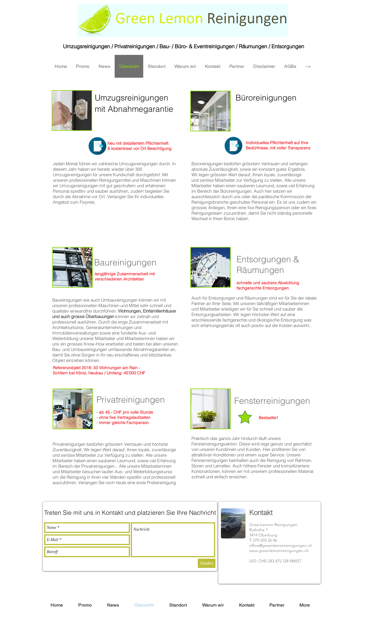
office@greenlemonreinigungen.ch (280, 545)
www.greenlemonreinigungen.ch (279, 550)
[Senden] (206, 563)
